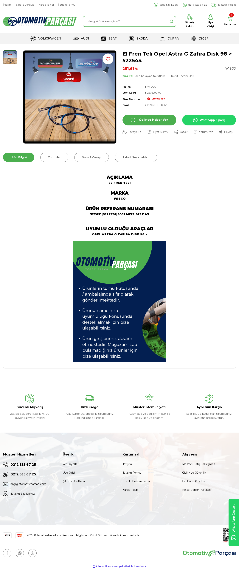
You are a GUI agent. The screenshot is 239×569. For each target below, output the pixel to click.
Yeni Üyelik (70, 464)
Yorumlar (54, 157)
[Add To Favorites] (108, 58)
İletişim (127, 464)
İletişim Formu (131, 472)
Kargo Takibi (130, 489)
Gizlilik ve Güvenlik (194, 472)
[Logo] (40, 21)
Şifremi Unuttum (74, 481)
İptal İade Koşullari (194, 481)
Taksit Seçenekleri (182, 76)
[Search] (129, 21)
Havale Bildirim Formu (136, 481)
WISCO (151, 86)
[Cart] (230, 21)
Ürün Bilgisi (19, 157)
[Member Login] (210, 21)
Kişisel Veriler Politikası (196, 489)
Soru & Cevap (91, 157)
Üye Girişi (69, 472)
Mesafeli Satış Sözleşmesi (198, 464)
